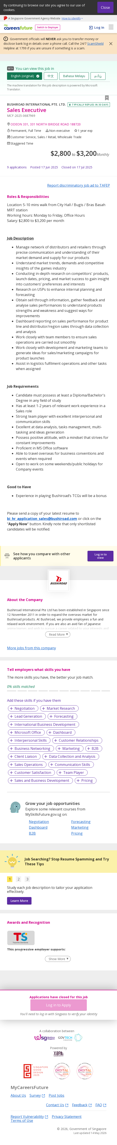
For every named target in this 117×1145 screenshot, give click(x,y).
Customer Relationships (78, 740)
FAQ (100, 1105)
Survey (37, 1095)
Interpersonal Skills (31, 740)
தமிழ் (98, 76)
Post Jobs (56, 1095)
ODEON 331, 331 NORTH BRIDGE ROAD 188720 (46, 124)
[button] (109, 43)
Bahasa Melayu (74, 76)
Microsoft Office (28, 732)
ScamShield (95, 43)
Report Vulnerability (29, 1116)
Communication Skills (72, 764)
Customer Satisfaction (33, 772)
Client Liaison (26, 756)
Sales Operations (29, 764)
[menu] (111, 27)
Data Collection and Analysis (72, 756)
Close (105, 7)
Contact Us (57, 1105)
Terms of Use (22, 1121)
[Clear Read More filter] (57, 634)
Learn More (19, 901)
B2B (95, 748)
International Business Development (45, 724)
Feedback (82, 1105)
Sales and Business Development (42, 780)
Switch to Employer (47, 27)
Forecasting (64, 716)
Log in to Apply (58, 1005)
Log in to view (101, 556)
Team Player (73, 772)
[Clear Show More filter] (57, 959)
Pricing (87, 780)
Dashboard (62, 732)
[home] (17, 27)
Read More (57, 634)
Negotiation (25, 708)
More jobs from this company (31, 648)
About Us (18, 1095)
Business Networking (32, 748)
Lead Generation (28, 716)
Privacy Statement (67, 1117)
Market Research (61, 708)
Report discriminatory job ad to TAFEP (78, 185)
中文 (51, 76)
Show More (57, 959)
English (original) (22, 76)
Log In (99, 27)
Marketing (71, 748)
